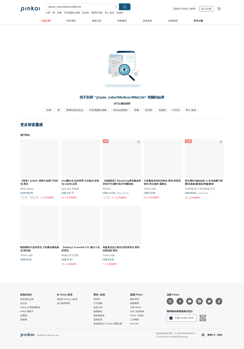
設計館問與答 (63, 303)
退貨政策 (98, 319)
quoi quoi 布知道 (70, 188)
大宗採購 (98, 303)
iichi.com (134, 324)
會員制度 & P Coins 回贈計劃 (108, 324)
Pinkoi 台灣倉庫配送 (30, 307)
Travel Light (150, 188)
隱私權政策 (99, 315)
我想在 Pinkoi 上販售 (185, 8)
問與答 (97, 299)
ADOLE (107, 188)
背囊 (59, 12)
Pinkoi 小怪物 (136, 315)
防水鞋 (85, 12)
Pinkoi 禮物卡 (27, 311)
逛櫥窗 (23, 319)
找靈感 (23, 315)
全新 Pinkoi (135, 307)
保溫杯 (120, 12)
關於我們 (134, 299)
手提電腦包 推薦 (72, 12)
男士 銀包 (109, 12)
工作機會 (134, 319)
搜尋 (125, 7)
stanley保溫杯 (120, 110)
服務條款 (98, 311)
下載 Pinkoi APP (181, 318)
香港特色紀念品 (74, 110)
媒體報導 (134, 303)
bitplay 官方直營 (70, 255)
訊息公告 (98, 307)
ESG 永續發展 (137, 311)
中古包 (175, 110)
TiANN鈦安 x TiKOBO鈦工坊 (200, 188)
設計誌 (23, 303)
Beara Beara (27, 188)
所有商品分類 (27, 299)
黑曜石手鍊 (96, 12)
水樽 (48, 12)
